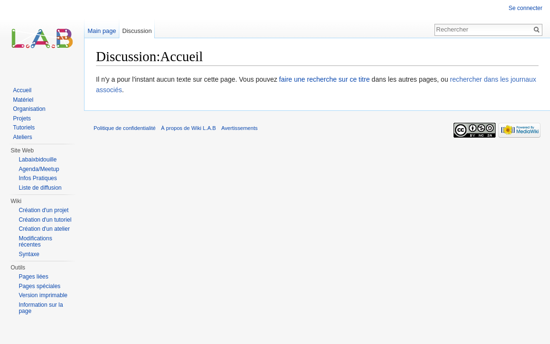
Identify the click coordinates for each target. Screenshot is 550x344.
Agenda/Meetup (39, 169)
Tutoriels (24, 127)
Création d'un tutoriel (45, 219)
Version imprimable (43, 295)
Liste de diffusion (40, 187)
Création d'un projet (43, 210)
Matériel (23, 100)
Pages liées (33, 276)
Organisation (29, 109)
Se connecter (525, 8)
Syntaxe (29, 254)
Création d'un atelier (44, 229)
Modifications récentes (35, 241)
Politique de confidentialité (125, 128)
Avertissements (239, 128)
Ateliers (22, 137)
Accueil (22, 90)
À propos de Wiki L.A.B (188, 128)
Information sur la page (41, 308)
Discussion (137, 30)
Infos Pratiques (38, 178)
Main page (101, 30)
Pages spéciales (39, 286)
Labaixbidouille (37, 159)
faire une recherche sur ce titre (324, 79)
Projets (22, 118)
